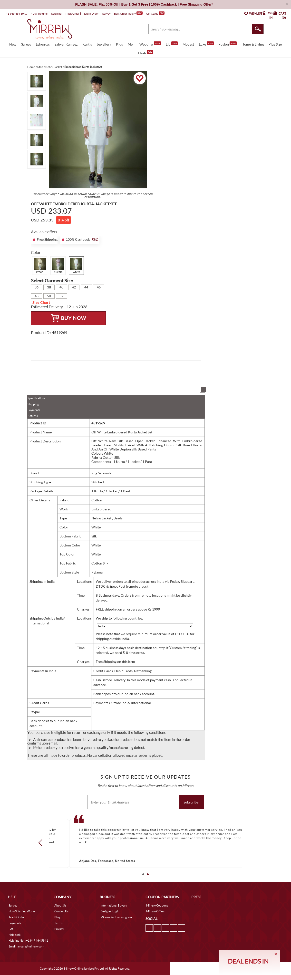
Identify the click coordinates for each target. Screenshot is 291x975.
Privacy (59, 929)
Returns (33, 416)
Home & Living (253, 44)
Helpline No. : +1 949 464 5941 (28, 940)
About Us (60, 905)
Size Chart (41, 302)
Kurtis (87, 44)
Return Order (90, 13)
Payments (34, 410)
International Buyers (113, 905)
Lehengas (43, 44)
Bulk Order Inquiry (125, 13)
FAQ (12, 929)
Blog (57, 917)
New (12, 44)
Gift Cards (155, 13)
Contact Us (61, 911)
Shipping (33, 404)
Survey (106, 13)
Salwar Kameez (66, 44)
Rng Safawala (101, 473)
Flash (145, 52)
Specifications (36, 398)
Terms (58, 923)
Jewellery (104, 44)
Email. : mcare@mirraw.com (26, 946)
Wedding (150, 43)
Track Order (72, 13)
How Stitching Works (22, 911)
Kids (119, 44)
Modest (188, 44)
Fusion (228, 43)
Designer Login (109, 911)
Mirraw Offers (155, 911)
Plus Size (275, 44)
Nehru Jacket (101, 518)
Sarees (26, 44)
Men (131, 44)
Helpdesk (14, 935)
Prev (42, 842)
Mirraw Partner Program (116, 917)
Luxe (206, 43)
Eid (172, 43)
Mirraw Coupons (157, 905)
